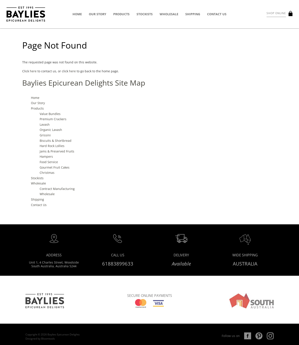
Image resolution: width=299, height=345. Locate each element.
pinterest (258, 338)
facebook (247, 338)
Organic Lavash (51, 130)
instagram (270, 338)
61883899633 (117, 265)
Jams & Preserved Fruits (57, 151)
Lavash (45, 124)
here (33, 71)
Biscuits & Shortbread (55, 141)
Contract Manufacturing (57, 189)
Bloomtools (48, 341)
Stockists (145, 14)
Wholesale (169, 14)
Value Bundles (50, 114)
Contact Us (216, 14)
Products (121, 14)
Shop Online (276, 13)
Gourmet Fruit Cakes (54, 167)
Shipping (192, 14)
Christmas (47, 173)
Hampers (46, 157)
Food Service (49, 162)
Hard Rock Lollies (52, 146)
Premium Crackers (53, 119)
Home (77, 14)
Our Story (97, 14)
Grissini (45, 135)
